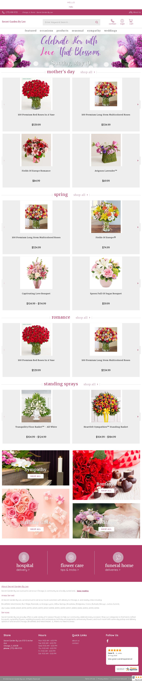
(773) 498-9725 (12, 12)
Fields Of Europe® (106, 237)
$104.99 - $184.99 (106, 436)
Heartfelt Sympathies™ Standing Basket (106, 427)
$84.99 (36, 180)
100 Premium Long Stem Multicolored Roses (106, 114)
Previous (3, 104)
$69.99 (106, 180)
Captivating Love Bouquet (36, 293)
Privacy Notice (103, 679)
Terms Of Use (90, 679)
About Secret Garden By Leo (15, 586)
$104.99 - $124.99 (36, 436)
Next (138, 104)
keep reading (83, 591)
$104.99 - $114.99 (36, 303)
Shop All (87, 72)
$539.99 (36, 124)
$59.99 (106, 303)
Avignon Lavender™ (106, 170)
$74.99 (106, 247)
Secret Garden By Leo (14, 21)
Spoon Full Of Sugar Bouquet (106, 293)
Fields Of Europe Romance (36, 170)
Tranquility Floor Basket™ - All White (36, 427)
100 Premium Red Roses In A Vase (36, 114)
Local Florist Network (119, 679)
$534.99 (105, 124)
